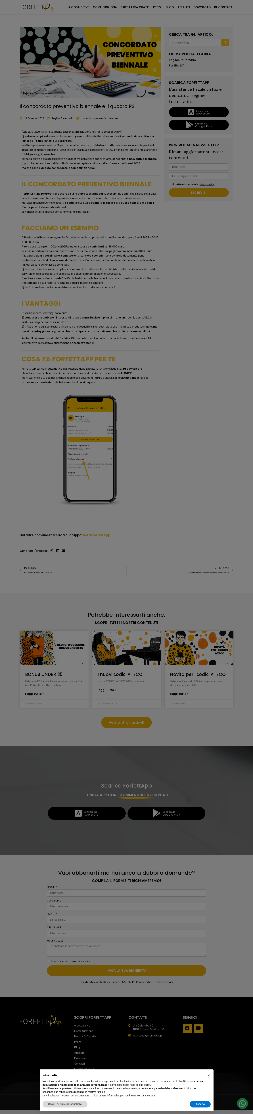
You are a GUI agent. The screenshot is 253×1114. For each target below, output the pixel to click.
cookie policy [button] (143, 1084)
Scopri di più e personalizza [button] (65, 1104)
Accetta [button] (200, 1104)
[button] (209, 1075)
